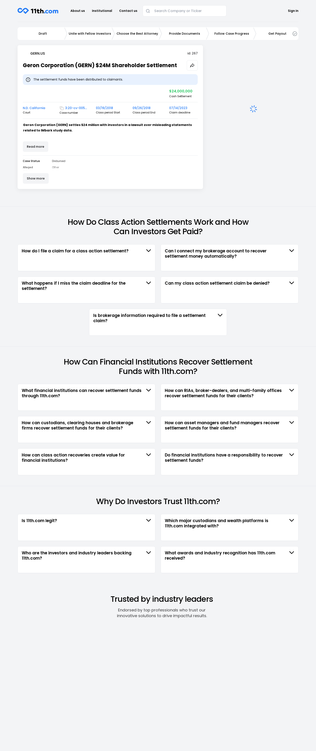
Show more (36, 178)
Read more (35, 146)
